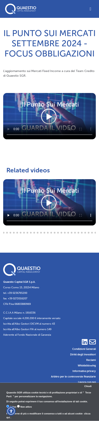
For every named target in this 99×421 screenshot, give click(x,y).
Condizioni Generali (84, 349)
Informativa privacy (84, 371)
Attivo (11, 406)
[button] (11, 411)
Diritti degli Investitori (83, 354)
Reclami (91, 360)
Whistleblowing (87, 365)
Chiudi (88, 386)
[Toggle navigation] (90, 9)
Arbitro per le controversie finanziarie (73, 376)
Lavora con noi (87, 382)
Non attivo (24, 406)
